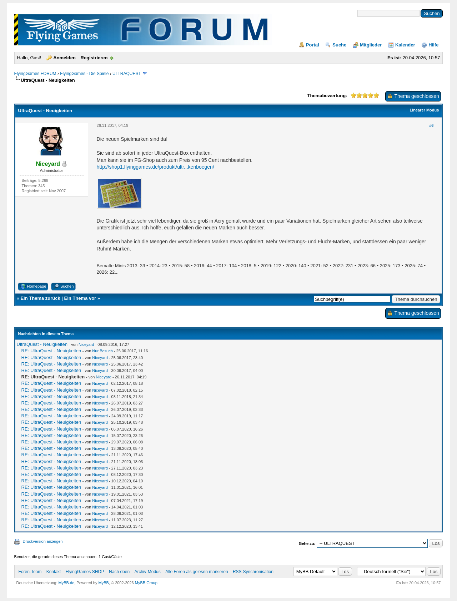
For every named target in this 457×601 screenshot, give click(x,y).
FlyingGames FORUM (35, 73)
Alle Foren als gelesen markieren (196, 571)
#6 (431, 125)
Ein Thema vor (80, 298)
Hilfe (433, 45)
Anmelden (64, 57)
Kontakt (53, 571)
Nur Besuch (102, 351)
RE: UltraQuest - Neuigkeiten (51, 350)
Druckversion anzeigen (43, 541)
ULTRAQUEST (126, 73)
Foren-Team (30, 571)
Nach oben (119, 571)
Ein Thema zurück (40, 298)
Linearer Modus (424, 110)
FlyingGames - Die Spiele (84, 73)
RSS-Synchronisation (253, 571)
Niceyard (86, 344)
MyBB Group (146, 583)
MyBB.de (67, 583)
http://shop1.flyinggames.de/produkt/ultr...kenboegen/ (155, 167)
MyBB (104, 583)
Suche (339, 45)
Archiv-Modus (147, 571)
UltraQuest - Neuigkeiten (42, 344)
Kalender (405, 45)
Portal (312, 45)
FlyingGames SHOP (85, 571)
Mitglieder (371, 45)
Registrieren (94, 57)
